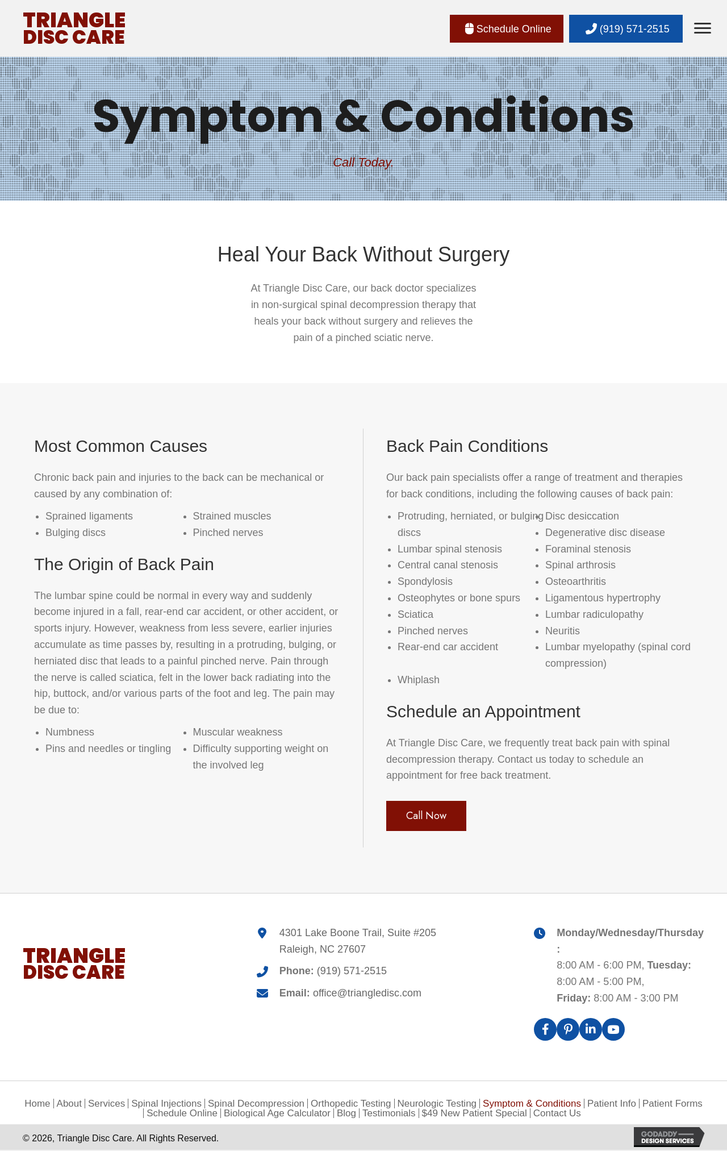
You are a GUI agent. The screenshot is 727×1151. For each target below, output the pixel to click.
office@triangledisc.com (367, 994)
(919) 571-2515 (352, 972)
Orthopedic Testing (351, 1105)
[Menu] (702, 28)
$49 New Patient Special (474, 1114)
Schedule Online (182, 1114)
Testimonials (389, 1114)
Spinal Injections (166, 1105)
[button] (506, 29)
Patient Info (611, 1105)
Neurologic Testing (437, 1105)
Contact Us (557, 1114)
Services (106, 1105)
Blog (346, 1114)
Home (37, 1105)
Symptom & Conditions (532, 1105)
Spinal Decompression (256, 1105)
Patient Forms (672, 1105)
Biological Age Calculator (277, 1114)
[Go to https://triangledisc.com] (74, 28)
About (69, 1105)
